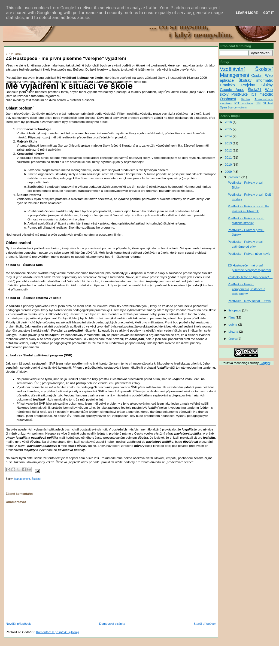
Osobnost (228, 99)
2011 (229, 157)
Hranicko (227, 85)
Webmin (242, 107)
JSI (258, 103)
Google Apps (232, 89)
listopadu (235, 310)
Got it (268, 13)
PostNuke (239, 94)
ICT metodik (262, 94)
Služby (267, 85)
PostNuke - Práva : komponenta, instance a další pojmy (246, 289)
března (234, 331)
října (232, 317)
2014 (229, 136)
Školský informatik (255, 80)
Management (22, 478)
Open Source (228, 107)
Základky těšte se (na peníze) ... (250, 277)
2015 (229, 129)
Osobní (257, 75)
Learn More (247, 13)
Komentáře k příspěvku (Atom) (57, 632)
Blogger (265, 363)
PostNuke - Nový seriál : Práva (249, 300)
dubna (233, 324)
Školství (36, 478)
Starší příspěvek (204, 623)
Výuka (245, 99)
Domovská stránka (112, 623)
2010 (229, 164)
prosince (235, 177)
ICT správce (243, 103)
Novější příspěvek (18, 623)
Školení (268, 103)
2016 (229, 122)
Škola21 (254, 89)
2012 (229, 150)
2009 (229, 171)
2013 (229, 143)
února (233, 338)
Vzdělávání (232, 69)
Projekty (248, 85)
